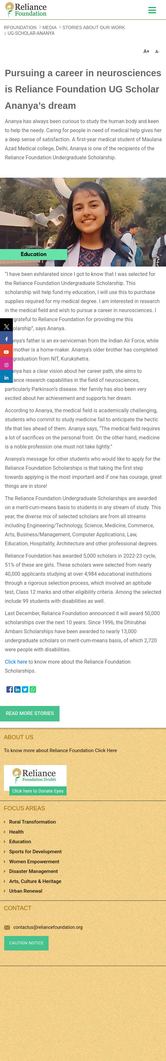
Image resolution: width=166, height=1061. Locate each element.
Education (20, 842)
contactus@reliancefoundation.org (43, 927)
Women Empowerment (34, 862)
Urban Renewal (25, 891)
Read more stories (30, 713)
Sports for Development (35, 852)
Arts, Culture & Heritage (35, 881)
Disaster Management (33, 871)
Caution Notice (26, 942)
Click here (16, 662)
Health (16, 832)
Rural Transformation (32, 822)
